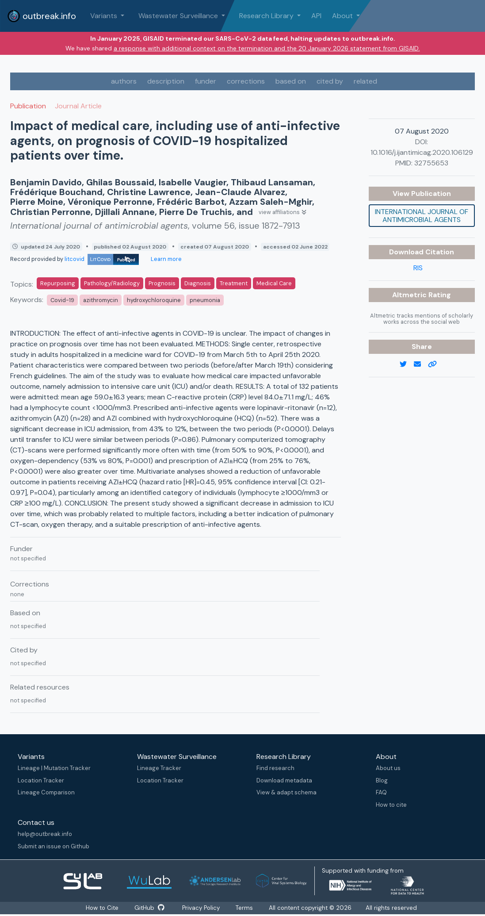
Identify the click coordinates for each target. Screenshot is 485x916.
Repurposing (57, 283)
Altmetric (410, 294)
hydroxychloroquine (154, 300)
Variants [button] (104, 15)
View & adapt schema (286, 792)
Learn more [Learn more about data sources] (165, 259)
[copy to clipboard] (436, 364)
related (365, 81)
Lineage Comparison (46, 792)
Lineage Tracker (159, 768)
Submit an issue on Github (53, 846)
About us (388, 768)
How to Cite (101, 908)
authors (124, 81)
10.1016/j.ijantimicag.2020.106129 (421, 152)
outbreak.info (41, 16)
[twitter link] (407, 364)
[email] (421, 364)
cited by (330, 81)
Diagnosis (197, 283)
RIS (418, 267)
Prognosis (162, 283)
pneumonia (205, 300)
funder (205, 81)
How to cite (391, 805)
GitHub (149, 908)
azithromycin (100, 300)
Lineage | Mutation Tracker (54, 768)
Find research (275, 768)
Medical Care (274, 283)
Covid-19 (62, 300)
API (316, 15)
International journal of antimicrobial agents (421, 215)
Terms (247, 908)
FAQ (381, 792)
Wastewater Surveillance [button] (179, 15)
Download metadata (284, 780)
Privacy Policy (202, 908)
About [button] (343, 15)
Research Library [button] (267, 15)
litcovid (102, 259)
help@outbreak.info (45, 834)
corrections (246, 81)
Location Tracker (41, 780)
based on (290, 81)
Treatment (234, 283)
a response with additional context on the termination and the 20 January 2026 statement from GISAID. (267, 48)
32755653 (431, 163)
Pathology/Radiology (112, 283)
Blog (382, 780)
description (165, 81)
